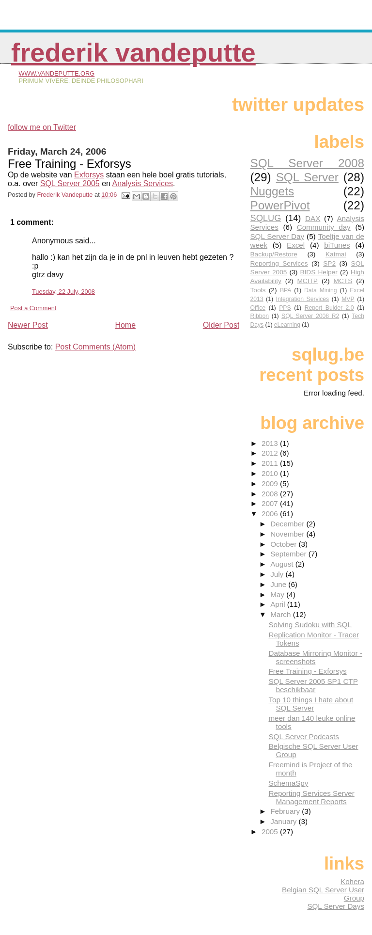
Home (125, 325)
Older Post (221, 325)
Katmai (336, 254)
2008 (271, 494)
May (278, 594)
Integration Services (302, 299)
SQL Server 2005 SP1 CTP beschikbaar (312, 685)
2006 (271, 513)
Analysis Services (142, 183)
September (289, 554)
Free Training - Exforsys (307, 671)
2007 (271, 503)
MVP (347, 299)
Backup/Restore (273, 254)
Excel (296, 245)
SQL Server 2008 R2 (310, 316)
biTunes (337, 245)
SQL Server (307, 177)
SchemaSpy (288, 783)
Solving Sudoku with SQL (309, 624)
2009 (271, 483)
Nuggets (272, 191)
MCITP (307, 281)
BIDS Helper (318, 272)
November (288, 534)
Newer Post (28, 325)
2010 (271, 473)
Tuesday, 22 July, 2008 (63, 291)
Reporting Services (279, 263)
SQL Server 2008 (307, 163)
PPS (285, 307)
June (279, 584)
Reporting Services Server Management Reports (311, 797)
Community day (324, 227)
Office (257, 307)
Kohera (352, 881)
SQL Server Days (335, 906)
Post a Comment (33, 308)
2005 (271, 831)
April (278, 604)
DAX (312, 218)
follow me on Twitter (42, 127)
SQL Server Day (277, 236)
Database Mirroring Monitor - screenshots (315, 657)
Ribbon (259, 316)
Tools (257, 290)
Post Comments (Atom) (95, 347)
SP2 (329, 263)
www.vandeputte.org (56, 73)
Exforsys (89, 175)
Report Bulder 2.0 (329, 307)
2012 (271, 453)
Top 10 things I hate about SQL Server (310, 704)
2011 (271, 463)
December (288, 524)
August (282, 564)
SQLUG (265, 218)
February (286, 811)
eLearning (287, 324)
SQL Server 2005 (70, 183)
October (284, 544)
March (281, 614)
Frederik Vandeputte (133, 52)
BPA (285, 290)
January (284, 821)
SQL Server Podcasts (303, 736)
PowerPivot (280, 205)
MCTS (343, 281)
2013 (271, 443)
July (277, 574)
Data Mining (320, 290)
